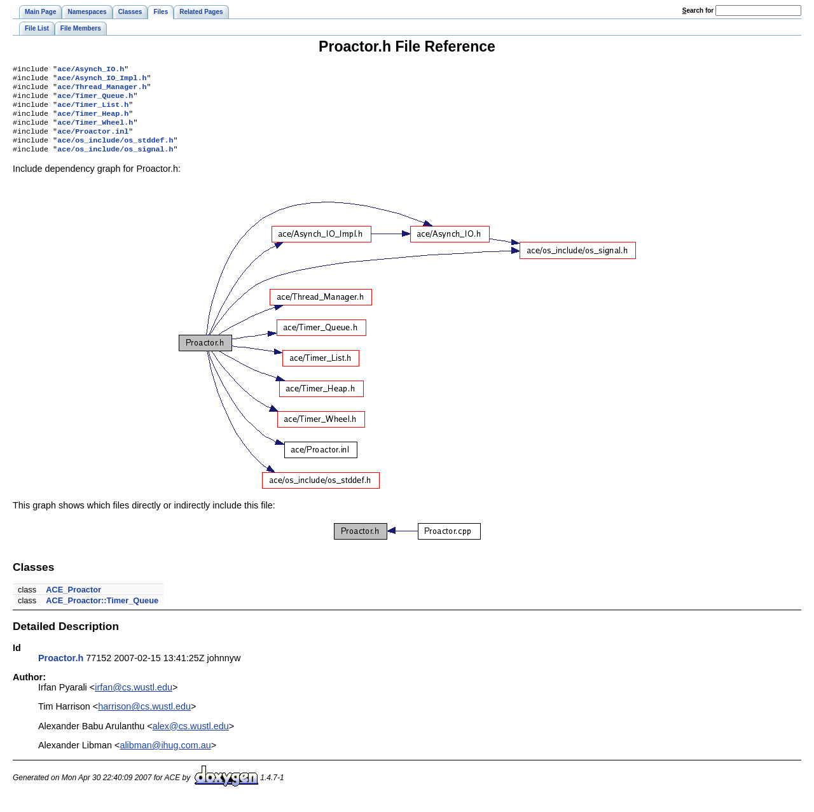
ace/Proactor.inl (92, 141)
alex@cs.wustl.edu (191, 739)
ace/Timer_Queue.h (95, 100)
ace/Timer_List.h (92, 111)
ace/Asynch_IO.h (90, 70)
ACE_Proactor (73, 602)
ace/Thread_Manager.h (101, 90)
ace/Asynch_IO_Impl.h (101, 80)
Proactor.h (60, 671)
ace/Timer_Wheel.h (95, 131)
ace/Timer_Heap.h (92, 121)
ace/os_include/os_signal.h (115, 162)
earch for (697, 10)
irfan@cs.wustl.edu (133, 700)
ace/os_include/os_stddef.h (115, 151)
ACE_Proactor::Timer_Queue (102, 613)
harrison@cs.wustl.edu (144, 719)
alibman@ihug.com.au (165, 758)
